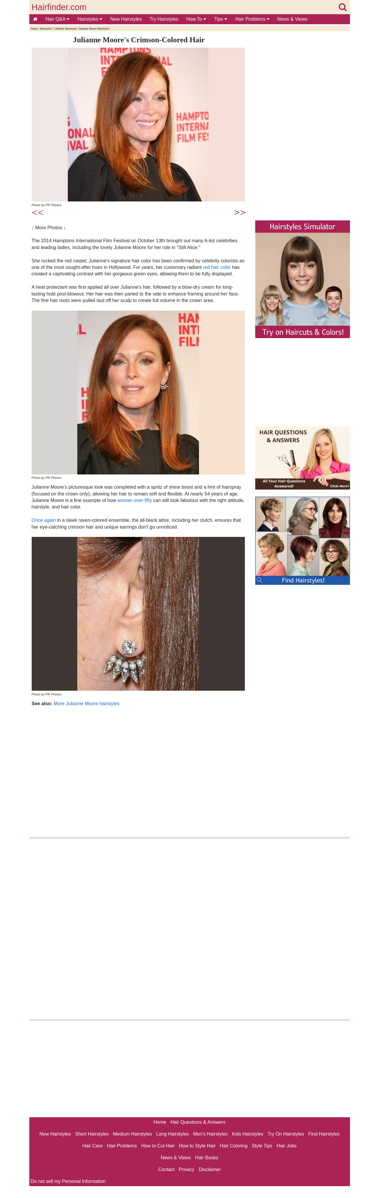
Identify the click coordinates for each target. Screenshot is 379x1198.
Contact (166, 1169)
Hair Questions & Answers (198, 1122)
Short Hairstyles (92, 1133)
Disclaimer (210, 1169)
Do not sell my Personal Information (68, 1181)
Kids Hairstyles (248, 1133)
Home (34, 28)
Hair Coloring (233, 1145)
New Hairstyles (126, 19)
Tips (220, 19)
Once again (44, 520)
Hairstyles (90, 19)
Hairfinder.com (59, 7)
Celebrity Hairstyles (65, 28)
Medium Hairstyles (132, 1133)
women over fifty (134, 500)
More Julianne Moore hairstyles (86, 703)
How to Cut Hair (158, 1145)
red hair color (216, 267)
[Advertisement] (139, 770)
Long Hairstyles (172, 1133)
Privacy (186, 1169)
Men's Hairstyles (210, 1133)
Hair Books (206, 1157)
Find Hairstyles (324, 1133)
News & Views (292, 19)
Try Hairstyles (164, 19)
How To (196, 19)
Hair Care (92, 1145)
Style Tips (262, 1145)
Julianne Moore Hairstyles (94, 28)
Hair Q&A (57, 19)
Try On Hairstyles (286, 1133)
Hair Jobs (287, 1145)
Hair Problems (252, 19)
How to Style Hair (197, 1145)
